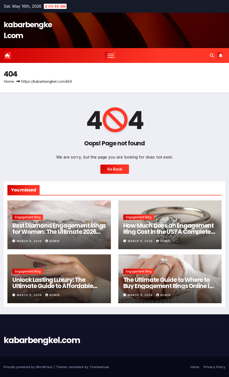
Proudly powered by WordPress (29, 367)
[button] (212, 55)
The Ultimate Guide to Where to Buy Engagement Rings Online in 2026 (168, 286)
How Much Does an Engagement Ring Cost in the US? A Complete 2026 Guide (168, 231)
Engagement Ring (28, 217)
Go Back (114, 169)
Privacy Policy (214, 367)
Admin (52, 241)
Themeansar (99, 367)
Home (9, 81)
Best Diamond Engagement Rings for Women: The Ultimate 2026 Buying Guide (59, 231)
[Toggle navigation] (110, 55)
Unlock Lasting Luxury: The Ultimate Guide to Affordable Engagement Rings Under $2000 (57, 286)
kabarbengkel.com (42, 340)
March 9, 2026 (30, 241)
